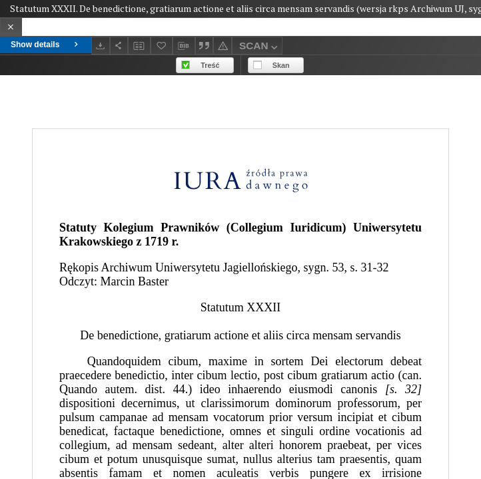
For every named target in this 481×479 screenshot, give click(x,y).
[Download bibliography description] (184, 46)
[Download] (100, 46)
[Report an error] (222, 46)
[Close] (11, 27)
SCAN (259, 47)
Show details (46, 44)
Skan (281, 65)
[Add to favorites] (162, 46)
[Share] (119, 46)
